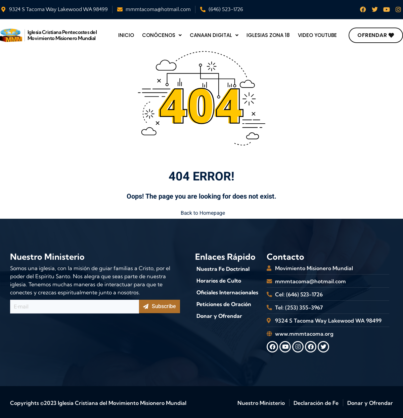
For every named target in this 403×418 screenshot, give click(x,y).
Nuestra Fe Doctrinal (223, 267)
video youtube (321, 35)
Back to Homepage (201, 212)
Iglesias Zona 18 (270, 35)
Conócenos (161, 35)
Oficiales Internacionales (227, 290)
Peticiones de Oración (223, 302)
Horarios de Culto (218, 279)
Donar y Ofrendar (219, 314)
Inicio (126, 35)
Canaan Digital (214, 35)
